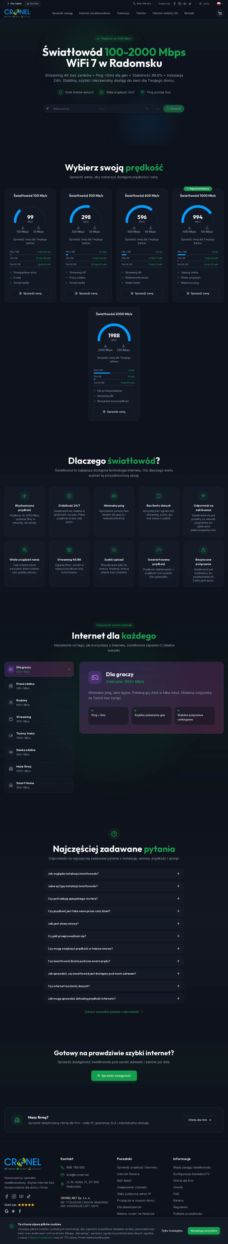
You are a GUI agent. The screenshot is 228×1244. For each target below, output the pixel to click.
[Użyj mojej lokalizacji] (47, 108)
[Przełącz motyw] (204, 3)
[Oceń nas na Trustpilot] (13, 1211)
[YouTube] (184, 3)
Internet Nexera (128, 1174)
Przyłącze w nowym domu (135, 1200)
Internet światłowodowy (94, 13)
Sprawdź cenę (30, 293)
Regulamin (180, 1207)
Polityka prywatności (187, 1214)
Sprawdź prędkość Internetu (137, 1167)
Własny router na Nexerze (135, 1214)
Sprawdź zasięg (62, 13)
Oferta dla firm (199, 1119)
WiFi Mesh (124, 1180)
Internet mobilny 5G (165, 13)
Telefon (141, 13)
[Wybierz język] (220, 3)
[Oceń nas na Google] (6, 1211)
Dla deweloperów (129, 1207)
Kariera (178, 1200)
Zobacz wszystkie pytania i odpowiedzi (114, 1012)
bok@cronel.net (78, 1175)
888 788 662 (76, 1167)
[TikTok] (189, 3)
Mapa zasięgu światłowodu (192, 1167)
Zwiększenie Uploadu (132, 1187)
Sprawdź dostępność (114, 1076)
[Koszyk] (220, 13)
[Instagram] (179, 3)
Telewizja (123, 13)
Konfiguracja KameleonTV (191, 1174)
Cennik (178, 1187)
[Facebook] (174, 3)
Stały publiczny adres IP (134, 1194)
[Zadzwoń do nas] (217, 1233)
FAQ (176, 1194)
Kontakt (189, 13)
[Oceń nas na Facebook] (20, 1211)
